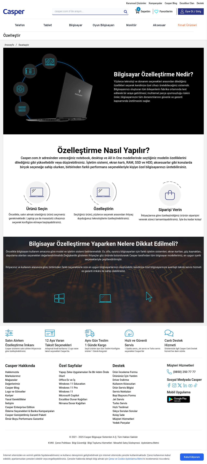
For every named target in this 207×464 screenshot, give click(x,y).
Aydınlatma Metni (150, 443)
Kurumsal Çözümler (136, 3)
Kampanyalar (155, 3)
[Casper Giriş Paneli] (191, 11)
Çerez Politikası (63, 443)
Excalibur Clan (187, 3)
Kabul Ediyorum (192, 457)
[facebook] (169, 385)
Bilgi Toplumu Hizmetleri (100, 443)
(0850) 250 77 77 (181, 372)
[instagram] (174, 385)
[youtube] (190, 385)
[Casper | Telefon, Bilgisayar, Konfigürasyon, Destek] (25, 12)
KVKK (51, 443)
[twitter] (180, 385)
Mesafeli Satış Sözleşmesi (126, 443)
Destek (200, 3)
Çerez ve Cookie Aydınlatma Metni (126, 459)
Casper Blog (171, 3)
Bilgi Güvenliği (79, 443)
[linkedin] (185, 385)
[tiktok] (196, 385)
